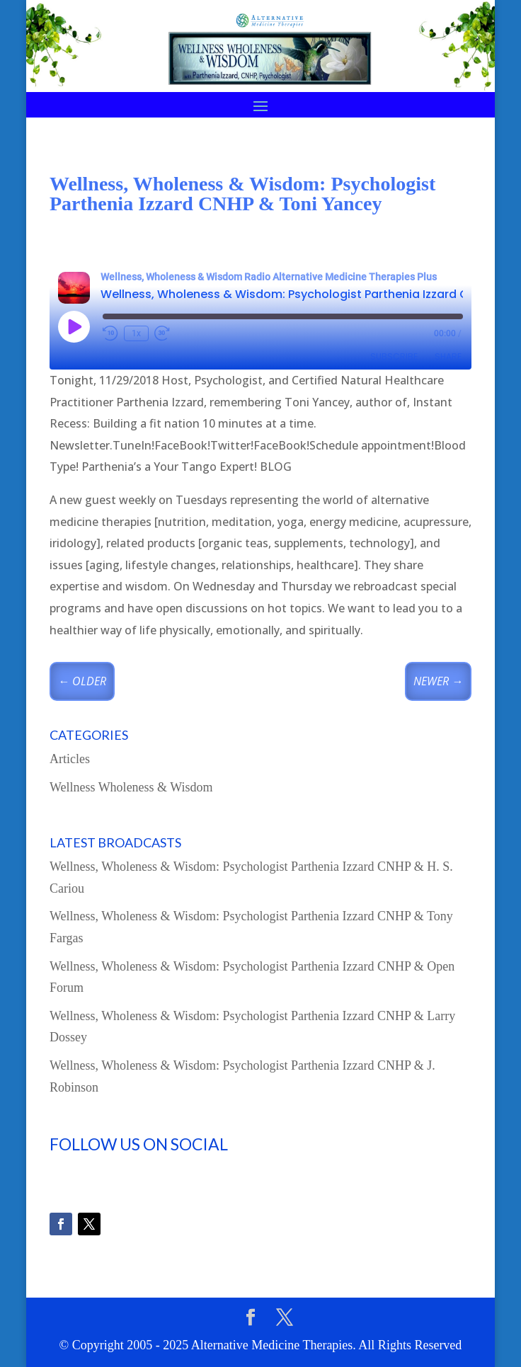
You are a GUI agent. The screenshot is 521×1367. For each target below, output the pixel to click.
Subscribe (394, 356)
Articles (70, 759)
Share (448, 356)
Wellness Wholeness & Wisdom (131, 787)
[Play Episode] (73, 326)
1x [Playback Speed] (136, 333)
